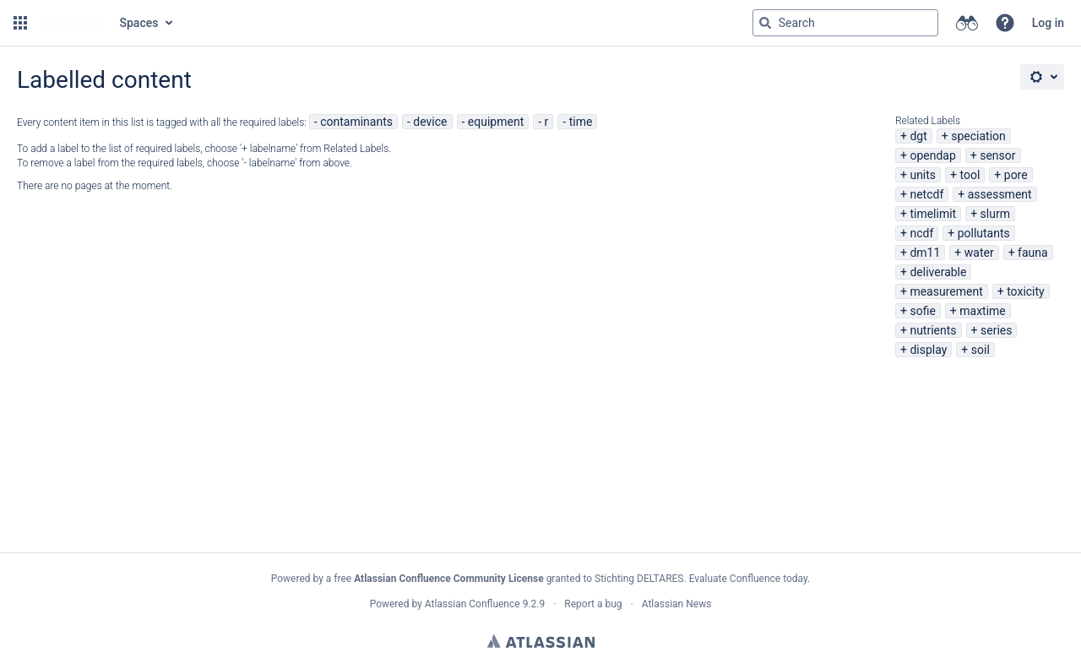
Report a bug (593, 604)
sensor (997, 155)
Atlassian (541, 641)
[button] (20, 23)
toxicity (1026, 291)
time (581, 121)
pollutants (984, 233)
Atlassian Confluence (472, 604)
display (928, 349)
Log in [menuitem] (1048, 23)
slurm (995, 213)
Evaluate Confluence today (748, 579)
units (923, 175)
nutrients (933, 330)
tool (970, 175)
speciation (978, 136)
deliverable (938, 272)
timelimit (933, 213)
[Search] (765, 23)
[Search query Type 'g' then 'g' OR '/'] (845, 22)
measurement (946, 291)
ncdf (921, 233)
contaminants (356, 121)
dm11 (925, 252)
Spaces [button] (139, 23)
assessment (1000, 194)
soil (980, 349)
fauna (1033, 252)
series (996, 330)
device (430, 121)
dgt (918, 136)
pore (1016, 175)
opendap (932, 155)
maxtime (982, 311)
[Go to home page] (71, 22)
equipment (496, 121)
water (979, 252)
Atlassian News (677, 604)
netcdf (926, 194)
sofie (922, 311)
